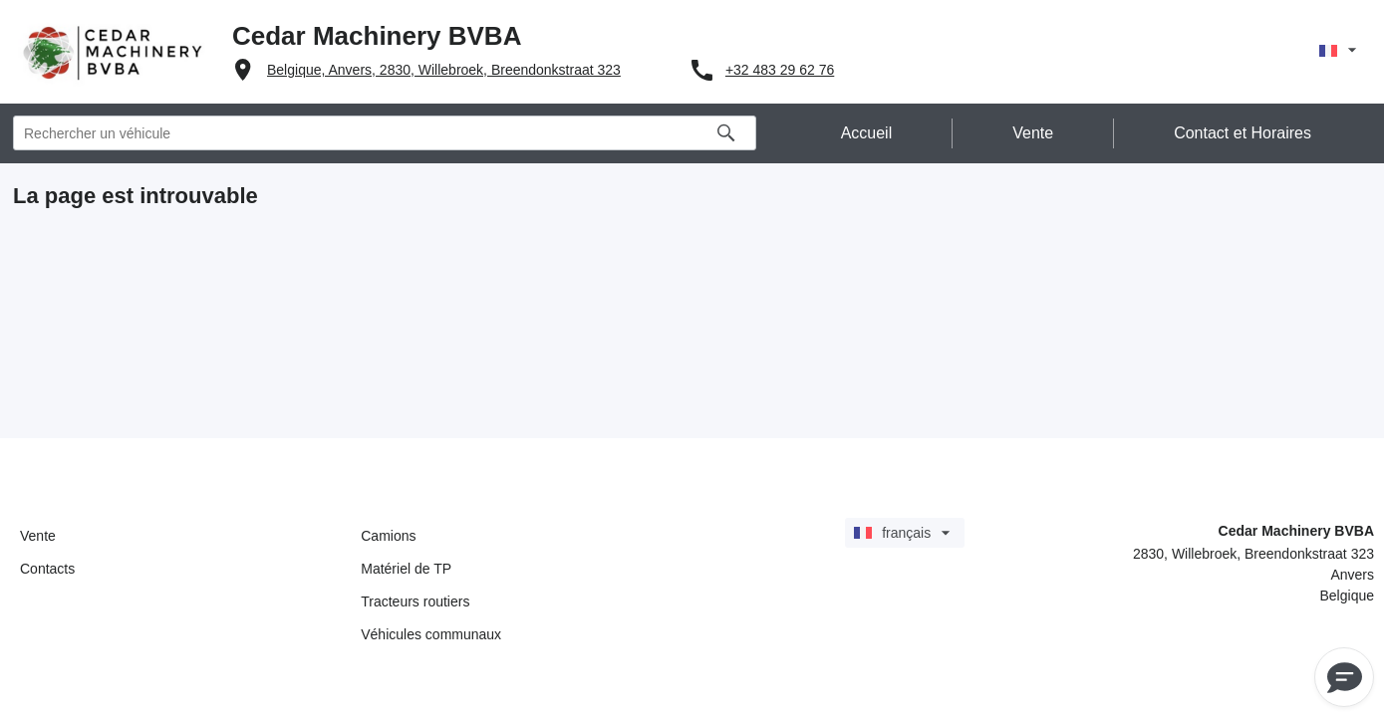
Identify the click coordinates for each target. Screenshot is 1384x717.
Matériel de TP (406, 569)
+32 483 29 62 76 (779, 70)
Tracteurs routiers (415, 601)
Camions (388, 536)
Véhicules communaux (431, 634)
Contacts (47, 569)
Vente (38, 536)
